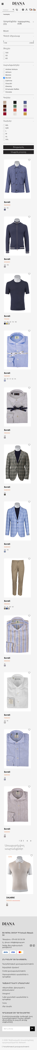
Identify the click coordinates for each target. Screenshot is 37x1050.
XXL (7, 139)
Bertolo (8, 75)
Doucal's (9, 83)
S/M (7, 128)
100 (7, 53)
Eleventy (9, 86)
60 (7, 58)
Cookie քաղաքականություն (14, 971)
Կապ (4, 1003)
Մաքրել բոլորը (18, 152)
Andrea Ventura (11, 69)
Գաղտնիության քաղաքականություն (18, 964)
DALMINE (10, 897)
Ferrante (9, 92)
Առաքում (6, 993)
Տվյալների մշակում (10, 967)
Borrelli (8, 78)
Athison (8, 72)
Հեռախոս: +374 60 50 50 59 (13, 939)
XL (6, 137)
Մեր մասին (7, 1006)
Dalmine (9, 81)
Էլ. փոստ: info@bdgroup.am (13, 942)
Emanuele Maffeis (12, 89)
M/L (7, 125)
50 (7, 55)
